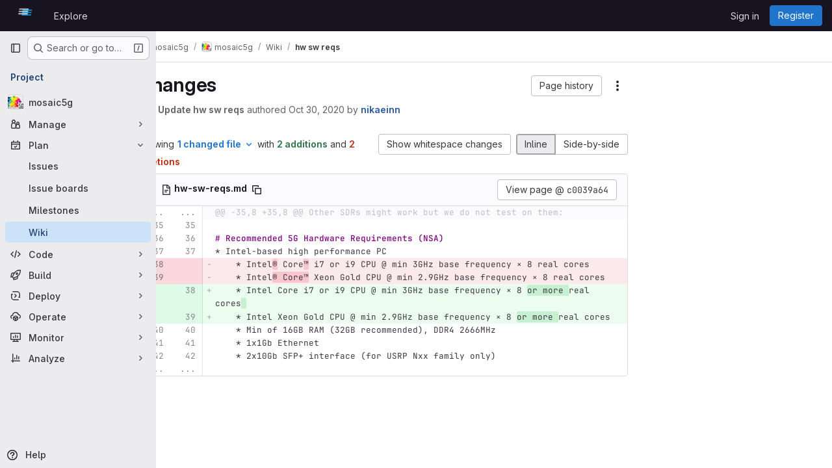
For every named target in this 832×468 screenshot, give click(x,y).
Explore (71, 15)
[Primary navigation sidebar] (15, 48)
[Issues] (78, 165)
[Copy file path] (291, 190)
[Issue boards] (78, 187)
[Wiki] (78, 232)
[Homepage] (25, 15)
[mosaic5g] (78, 102)
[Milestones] (78, 210)
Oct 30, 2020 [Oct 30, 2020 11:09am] (351, 109)
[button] (566, 85)
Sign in (745, 15)
